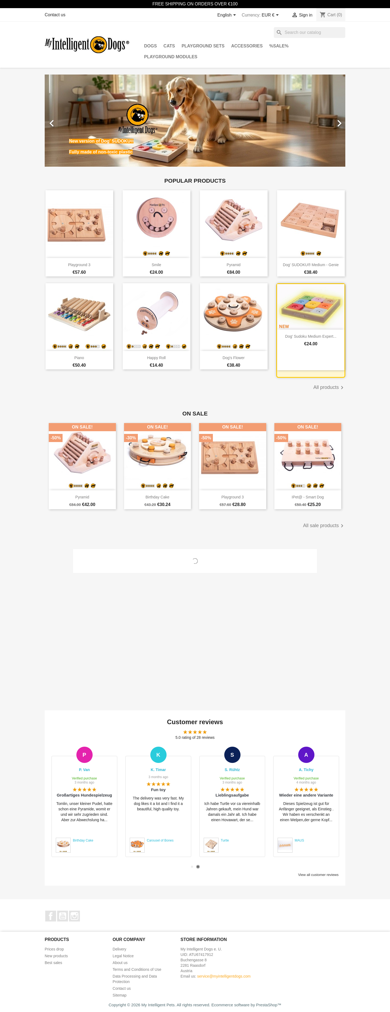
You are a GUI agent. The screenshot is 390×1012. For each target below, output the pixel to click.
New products (56, 956)
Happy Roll (156, 358)
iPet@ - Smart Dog (308, 497)
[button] (67, 121)
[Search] (309, 32)
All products (329, 387)
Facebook (50, 916)
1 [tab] (192, 867)
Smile (156, 265)
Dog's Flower (234, 358)
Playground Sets (203, 46)
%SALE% (278, 46)
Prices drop (54, 949)
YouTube (62, 916)
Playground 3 (79, 265)
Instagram (74, 916)
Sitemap (119, 995)
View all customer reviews (318, 875)
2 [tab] (198, 867)
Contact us (55, 14)
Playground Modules (170, 56)
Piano (79, 358)
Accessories (246, 46)
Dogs (150, 46)
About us (120, 963)
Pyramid (233, 265)
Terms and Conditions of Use (137, 969)
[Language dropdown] (227, 15)
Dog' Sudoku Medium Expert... (310, 336)
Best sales (53, 963)
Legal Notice (123, 956)
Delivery (119, 949)
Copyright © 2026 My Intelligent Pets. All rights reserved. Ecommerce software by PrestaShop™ (195, 1005)
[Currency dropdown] (271, 15)
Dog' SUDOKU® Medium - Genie (311, 265)
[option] (195, 121)
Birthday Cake (157, 497)
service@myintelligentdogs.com (224, 976)
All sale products (324, 526)
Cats (169, 46)
